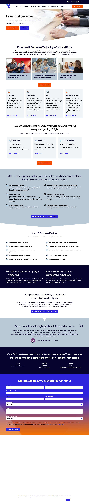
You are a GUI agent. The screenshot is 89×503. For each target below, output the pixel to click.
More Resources (44, 486)
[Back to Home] (8, 6)
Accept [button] (68, 500)
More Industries (44, 163)
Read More (11, 115)
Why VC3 (25, 28)
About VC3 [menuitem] (19, 6)
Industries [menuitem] (33, 6)
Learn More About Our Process (44, 311)
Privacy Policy (56, 497)
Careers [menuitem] (62, 6)
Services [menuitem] (26, 6)
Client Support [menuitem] (54, 6)
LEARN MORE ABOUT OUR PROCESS (44, 216)
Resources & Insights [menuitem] (43, 6)
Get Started (77, 6)
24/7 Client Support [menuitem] (75, 1)
